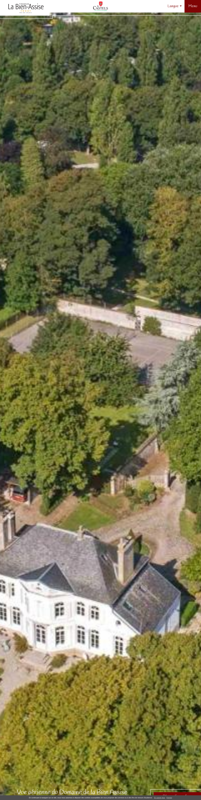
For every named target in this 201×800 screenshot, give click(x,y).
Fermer (169, 798)
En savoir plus (159, 798)
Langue (173, 6)
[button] (193, 6)
